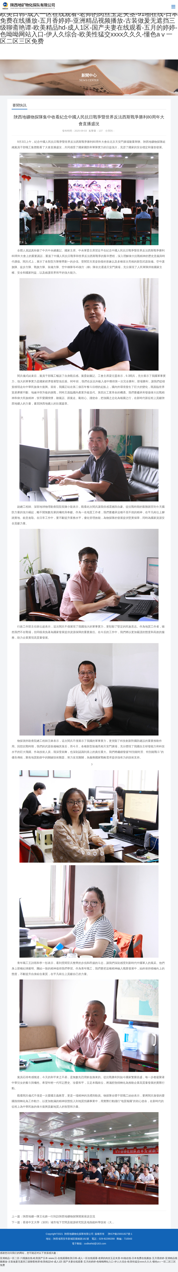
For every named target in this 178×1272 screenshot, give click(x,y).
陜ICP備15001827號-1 (120, 1233)
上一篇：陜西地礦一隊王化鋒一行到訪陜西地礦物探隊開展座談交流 (53, 1216)
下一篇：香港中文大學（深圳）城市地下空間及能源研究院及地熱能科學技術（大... (63, 1222)
